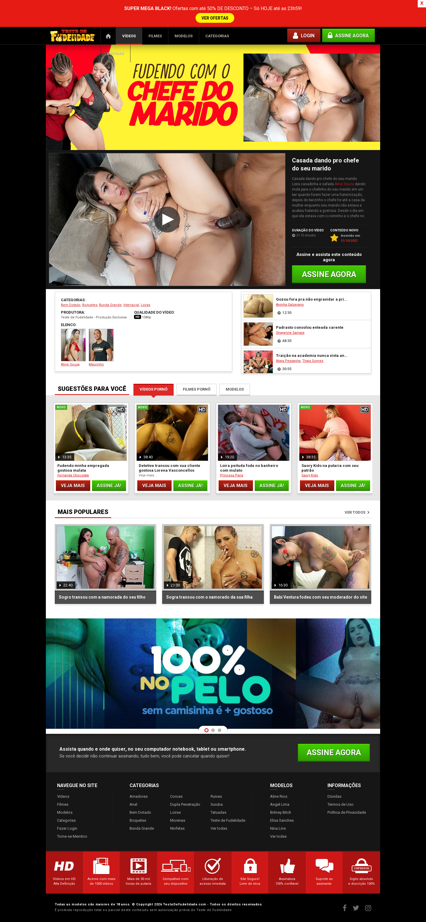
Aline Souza (344, 184)
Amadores (139, 796)
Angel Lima (279, 804)
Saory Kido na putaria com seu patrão (330, 468)
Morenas (177, 820)
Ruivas (216, 796)
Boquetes (89, 305)
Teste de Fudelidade (228, 820)
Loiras (145, 305)
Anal (133, 804)
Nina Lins (278, 828)
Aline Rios (278, 796)
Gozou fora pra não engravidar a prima (312, 299)
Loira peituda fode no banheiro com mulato (249, 468)
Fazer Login (67, 828)
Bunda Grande (110, 305)
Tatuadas (218, 812)
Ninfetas (177, 828)
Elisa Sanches (282, 820)
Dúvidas (115, 53)
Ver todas (219, 828)
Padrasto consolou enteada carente (309, 327)
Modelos (184, 36)
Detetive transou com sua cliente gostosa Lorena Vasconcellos (169, 468)
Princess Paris (231, 475)
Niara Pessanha (288, 361)
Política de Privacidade (346, 812)
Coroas (176, 796)
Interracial (131, 305)
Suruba (217, 804)
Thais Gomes (312, 361)
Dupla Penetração (185, 804)
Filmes (155, 36)
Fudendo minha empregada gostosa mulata (83, 468)
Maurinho (101, 347)
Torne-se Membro (72, 836)
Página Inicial (108, 36)
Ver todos (355, 512)
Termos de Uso (340, 804)
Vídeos (129, 36)
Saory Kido (309, 475)
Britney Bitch (280, 812)
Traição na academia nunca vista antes (312, 355)
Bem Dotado (70, 305)
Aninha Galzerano (290, 305)
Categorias (217, 36)
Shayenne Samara (290, 333)
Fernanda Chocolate (73, 475)
